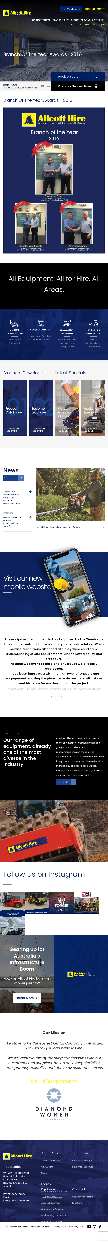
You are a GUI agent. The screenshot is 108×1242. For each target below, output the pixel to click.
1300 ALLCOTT (95, 9)
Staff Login (99, 24)
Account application (51, 1181)
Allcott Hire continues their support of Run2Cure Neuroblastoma (11, 499)
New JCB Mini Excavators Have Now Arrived (58, 528)
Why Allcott (47, 1150)
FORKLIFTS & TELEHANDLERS (93, 331)
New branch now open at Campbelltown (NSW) (12, 523)
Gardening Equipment (52, 1218)
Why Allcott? (63, 783)
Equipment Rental (41, 20)
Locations (57, 20)
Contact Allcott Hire (82, 1194)
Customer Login (80, 24)
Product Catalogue (82, 1144)
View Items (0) (74, 9)
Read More (25, 981)
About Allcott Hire (50, 1144)
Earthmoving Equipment (53, 1212)
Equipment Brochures (83, 1150)
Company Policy (76, 1237)
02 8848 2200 (18, 1177)
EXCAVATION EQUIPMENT (67, 331)
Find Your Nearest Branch (76, 86)
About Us (85, 20)
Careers (75, 20)
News (67, 20)
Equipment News (10, 479)
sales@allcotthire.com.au (16, 1184)
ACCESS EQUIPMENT (41, 329)
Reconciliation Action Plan (54, 1175)
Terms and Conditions (40, 1237)
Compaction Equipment (53, 1206)
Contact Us (98, 20)
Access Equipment (51, 1200)
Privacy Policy (60, 1237)
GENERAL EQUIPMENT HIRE (14, 331)
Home (6, 85)
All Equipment (48, 1194)
